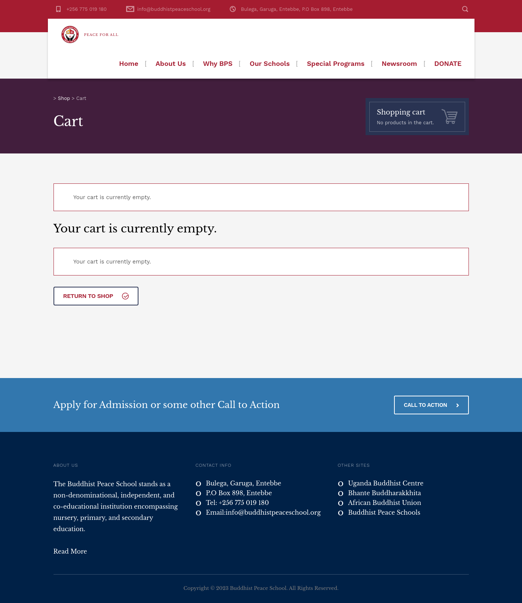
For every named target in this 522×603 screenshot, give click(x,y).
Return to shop (96, 295)
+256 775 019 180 (87, 9)
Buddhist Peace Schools (384, 512)
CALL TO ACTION (431, 405)
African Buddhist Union (384, 502)
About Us (171, 63)
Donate (448, 63)
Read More (70, 551)
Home (128, 63)
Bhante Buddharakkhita (384, 493)
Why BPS (218, 63)
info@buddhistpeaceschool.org (173, 9)
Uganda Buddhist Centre (385, 483)
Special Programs (335, 63)
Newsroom (399, 63)
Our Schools (270, 63)
